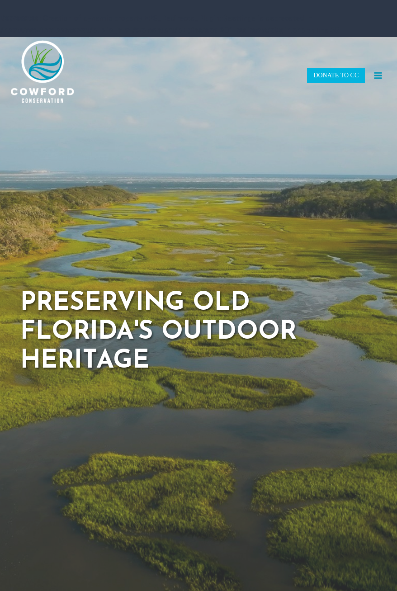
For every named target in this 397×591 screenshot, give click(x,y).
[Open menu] (377, 75)
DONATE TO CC (336, 75)
